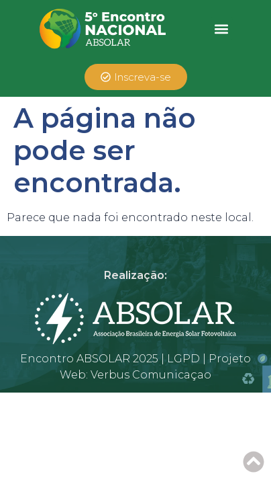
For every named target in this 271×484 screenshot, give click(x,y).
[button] (222, 28)
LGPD (183, 358)
